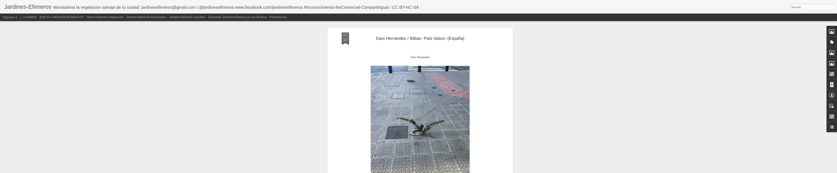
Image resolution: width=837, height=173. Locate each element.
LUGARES (30, 17)
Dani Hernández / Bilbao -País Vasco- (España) (420, 36)
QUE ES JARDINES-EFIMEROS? (62, 17)
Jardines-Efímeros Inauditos (187, 17)
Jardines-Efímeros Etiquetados (146, 17)
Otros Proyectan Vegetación (105, 17)
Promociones (278, 17)
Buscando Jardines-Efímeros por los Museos (237, 17)
